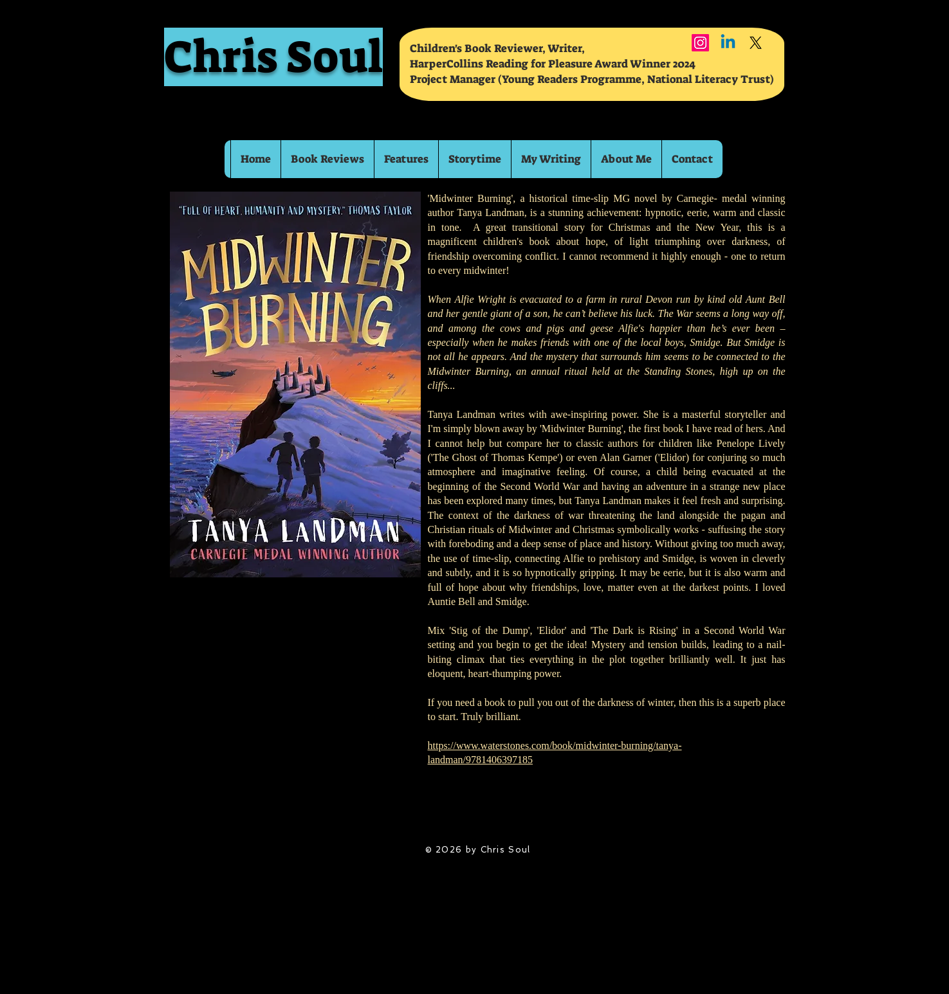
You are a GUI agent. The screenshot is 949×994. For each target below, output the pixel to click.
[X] (755, 42)
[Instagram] (700, 42)
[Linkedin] (728, 42)
